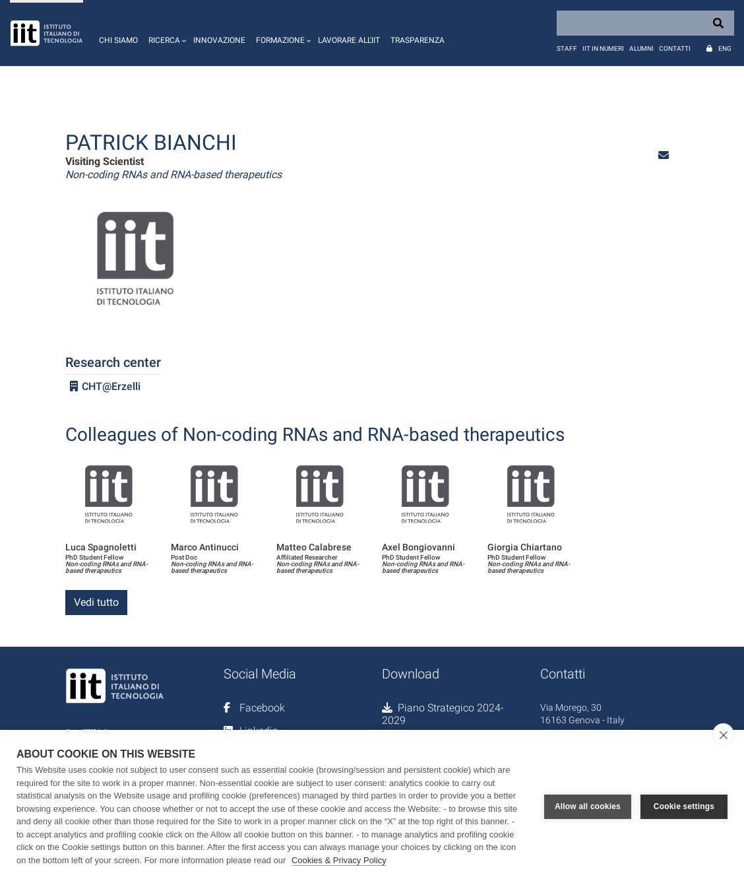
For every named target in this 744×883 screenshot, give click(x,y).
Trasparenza (417, 40)
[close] (723, 734)
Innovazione (219, 40)
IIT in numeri (603, 48)
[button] (165, 33)
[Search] (645, 23)
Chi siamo (118, 40)
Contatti (675, 48)
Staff (567, 48)
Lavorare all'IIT (349, 40)
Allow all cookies (588, 806)
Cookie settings (684, 806)
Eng (724, 48)
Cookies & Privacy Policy (339, 860)
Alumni (641, 48)
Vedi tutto (96, 602)
